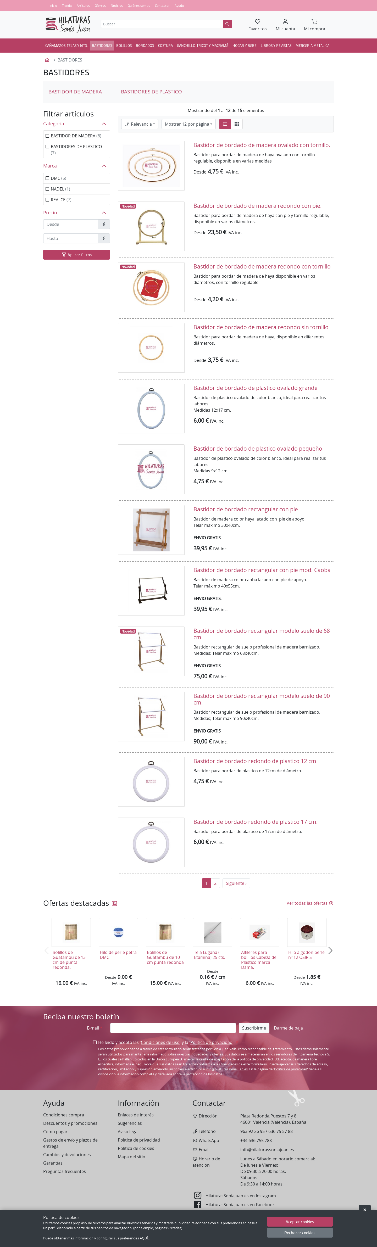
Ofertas (100, 5)
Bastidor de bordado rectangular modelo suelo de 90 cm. (261, 699)
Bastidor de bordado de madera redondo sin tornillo (261, 327)
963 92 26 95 (252, 1131)
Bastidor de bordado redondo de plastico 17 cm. (255, 821)
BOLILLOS (124, 45)
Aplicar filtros (76, 254)
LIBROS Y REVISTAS (276, 45)
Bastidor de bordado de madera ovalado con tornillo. (261, 145)
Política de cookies (136, 1148)
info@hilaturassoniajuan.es (227, 1069)
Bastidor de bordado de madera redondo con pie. (257, 205)
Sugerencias (130, 1123)
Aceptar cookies (300, 1221)
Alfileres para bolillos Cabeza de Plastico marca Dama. (258, 959)
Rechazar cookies (299, 1232)
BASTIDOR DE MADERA (75, 91)
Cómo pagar (55, 1131)
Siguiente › (236, 883)
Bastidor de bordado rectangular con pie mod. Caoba (262, 570)
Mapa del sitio (131, 1157)
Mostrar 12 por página (187, 124)
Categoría (53, 124)
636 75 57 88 (280, 1131)
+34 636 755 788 (256, 1140)
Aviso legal (128, 1131)
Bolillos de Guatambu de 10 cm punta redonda (165, 957)
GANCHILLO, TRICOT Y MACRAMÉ (202, 45)
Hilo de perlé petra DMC (118, 954)
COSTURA (165, 45)
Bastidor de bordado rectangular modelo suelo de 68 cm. (261, 634)
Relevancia (138, 124)
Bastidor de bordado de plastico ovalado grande (255, 388)
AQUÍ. (144, 1238)
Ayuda (179, 5)
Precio (50, 213)
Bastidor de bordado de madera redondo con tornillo (262, 266)
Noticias (117, 5)
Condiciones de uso (160, 1042)
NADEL (60, 189)
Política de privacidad (211, 1042)
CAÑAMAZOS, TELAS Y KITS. (66, 45)
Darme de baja (288, 1028)
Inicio (53, 5)
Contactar (162, 5)
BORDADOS (145, 45)
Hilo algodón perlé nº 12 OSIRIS (306, 954)
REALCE (61, 200)
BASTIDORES (102, 45)
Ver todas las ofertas (310, 903)
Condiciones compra (63, 1115)
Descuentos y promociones (70, 1123)
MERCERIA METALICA (312, 45)
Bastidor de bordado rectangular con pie (245, 509)
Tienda (67, 5)
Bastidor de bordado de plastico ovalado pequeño (257, 448)
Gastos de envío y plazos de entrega (70, 1143)
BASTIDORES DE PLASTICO (151, 91)
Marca (50, 166)
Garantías (53, 1163)
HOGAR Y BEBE (244, 45)
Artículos (83, 5)
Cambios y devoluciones (67, 1154)
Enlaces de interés (136, 1115)
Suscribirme (254, 1028)
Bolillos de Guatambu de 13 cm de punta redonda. (69, 959)
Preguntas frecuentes (64, 1171)
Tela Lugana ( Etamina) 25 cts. (209, 954)
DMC (58, 178)
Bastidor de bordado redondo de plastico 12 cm (254, 761)
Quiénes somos (139, 5)
